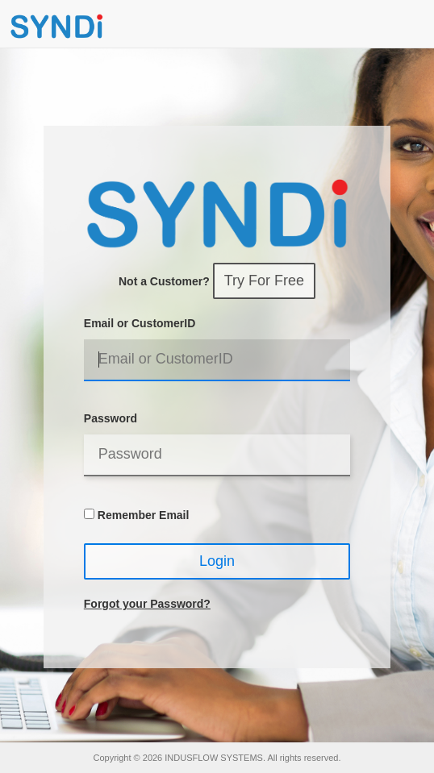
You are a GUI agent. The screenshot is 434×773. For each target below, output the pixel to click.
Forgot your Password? (147, 603)
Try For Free (264, 280)
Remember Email (144, 515)
